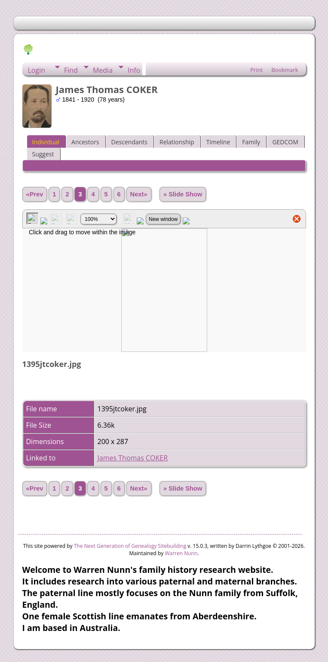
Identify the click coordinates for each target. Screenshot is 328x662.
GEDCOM (285, 142)
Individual (46, 142)
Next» (138, 194)
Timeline (218, 142)
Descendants (129, 142)
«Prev (34, 194)
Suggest (43, 154)
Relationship (176, 142)
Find (71, 70)
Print (256, 70)
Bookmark (284, 70)
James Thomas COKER (133, 458)
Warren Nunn (181, 553)
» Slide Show (182, 194)
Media (103, 70)
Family (251, 142)
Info (134, 70)
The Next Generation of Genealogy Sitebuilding (130, 546)
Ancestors (85, 142)
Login (37, 70)
